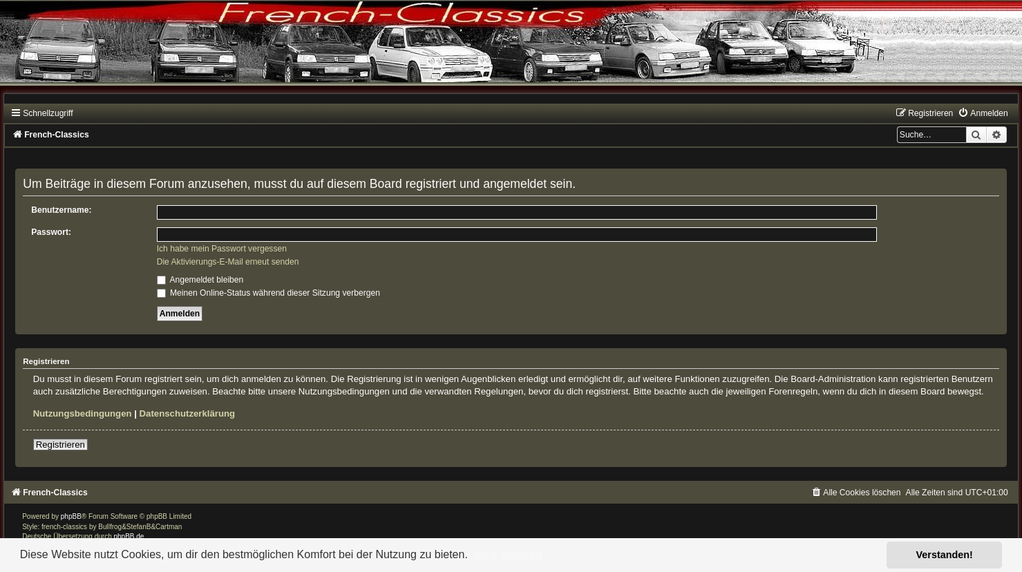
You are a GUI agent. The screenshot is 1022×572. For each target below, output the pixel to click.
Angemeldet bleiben (200, 280)
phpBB (71, 516)
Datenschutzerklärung (188, 413)
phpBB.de (128, 536)
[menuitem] (982, 113)
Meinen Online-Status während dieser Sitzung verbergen (268, 293)
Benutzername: (61, 210)
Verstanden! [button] (944, 554)
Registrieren (60, 444)
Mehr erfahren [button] (507, 554)
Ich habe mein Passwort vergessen (222, 249)
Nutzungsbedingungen (82, 413)
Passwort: (51, 232)
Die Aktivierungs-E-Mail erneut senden (228, 262)
